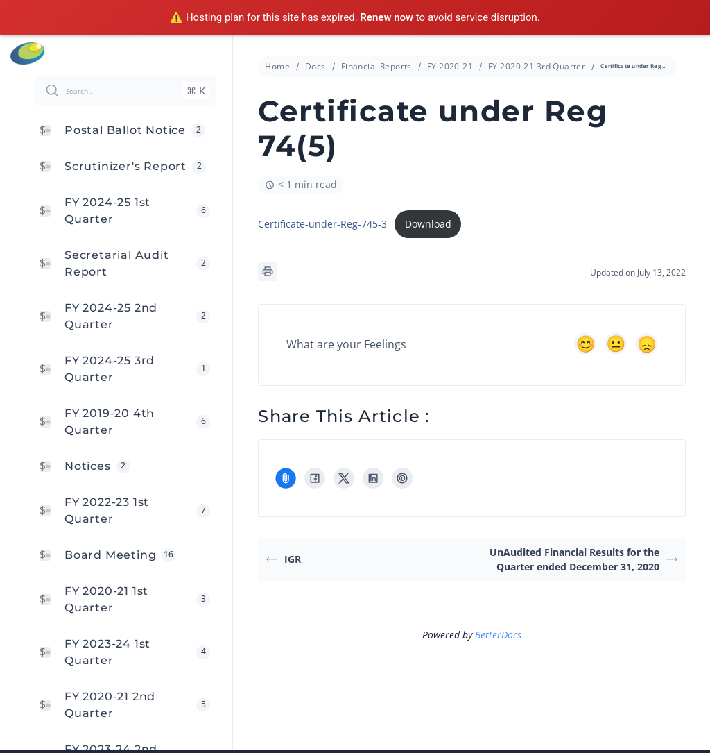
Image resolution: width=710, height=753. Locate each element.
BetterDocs (498, 634)
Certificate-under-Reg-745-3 (322, 223)
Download (428, 223)
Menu (691, 53)
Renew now (386, 17)
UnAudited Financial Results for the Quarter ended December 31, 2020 (583, 559)
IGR (283, 559)
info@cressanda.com (362, 52)
